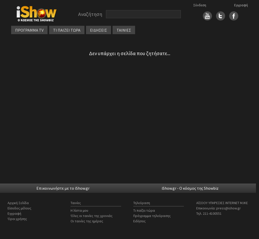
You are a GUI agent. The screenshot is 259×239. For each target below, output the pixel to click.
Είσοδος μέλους (19, 208)
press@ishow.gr (228, 208)
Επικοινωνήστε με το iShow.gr (63, 188)
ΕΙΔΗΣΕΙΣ (98, 30)
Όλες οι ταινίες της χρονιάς (92, 215)
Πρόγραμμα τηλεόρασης (152, 215)
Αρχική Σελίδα (18, 203)
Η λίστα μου (79, 210)
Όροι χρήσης (17, 218)
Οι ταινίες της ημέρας (87, 221)
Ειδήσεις (139, 221)
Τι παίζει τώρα (144, 210)
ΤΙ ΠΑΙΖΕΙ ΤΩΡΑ (66, 30)
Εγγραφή (241, 5)
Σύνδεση (199, 5)
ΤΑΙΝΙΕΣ (124, 30)
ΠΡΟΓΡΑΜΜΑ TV (29, 30)
